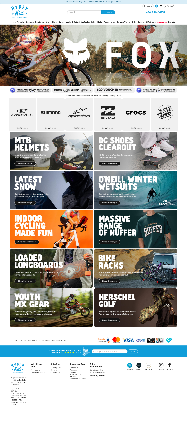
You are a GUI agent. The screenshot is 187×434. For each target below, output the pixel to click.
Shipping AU (55, 397)
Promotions (35, 395)
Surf (48, 22)
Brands (171, 22)
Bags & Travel (123, 22)
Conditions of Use (96, 395)
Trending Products (38, 397)
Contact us (74, 393)
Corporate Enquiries (78, 404)
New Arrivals (18, 22)
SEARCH (108, 12)
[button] (148, 6)
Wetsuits (85, 22)
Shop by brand (97, 401)
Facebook (169, 391)
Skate (54, 22)
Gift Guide (151, 22)
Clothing (30, 22)
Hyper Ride (129, 391)
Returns (73, 397)
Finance (73, 401)
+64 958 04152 (155, 12)
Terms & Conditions (97, 397)
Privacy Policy (75, 399)
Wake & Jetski (73, 22)
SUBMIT (132, 376)
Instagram (161, 391)
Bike (93, 22)
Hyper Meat (148, 391)
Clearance (162, 22)
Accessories (109, 22)
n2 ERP (63, 365)
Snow (61, 22)
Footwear (40, 22)
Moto (99, 22)
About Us (73, 395)
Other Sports (138, 22)
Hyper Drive (139, 391)
